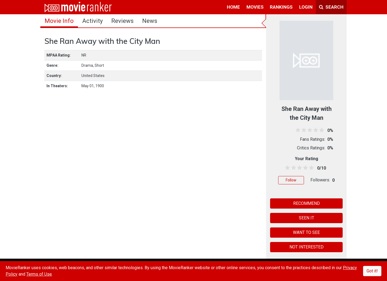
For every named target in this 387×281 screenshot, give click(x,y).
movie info (59, 20)
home (233, 7)
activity (92, 20)
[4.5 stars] (311, 168)
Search (331, 7)
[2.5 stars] (298, 168)
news (149, 20)
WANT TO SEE (306, 232)
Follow (291, 180)
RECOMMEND (306, 203)
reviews (122, 20)
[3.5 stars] (305, 168)
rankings (281, 7)
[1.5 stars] (293, 168)
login (306, 7)
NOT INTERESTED (306, 247)
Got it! (372, 270)
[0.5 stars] (287, 168)
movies (255, 7)
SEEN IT (306, 217)
